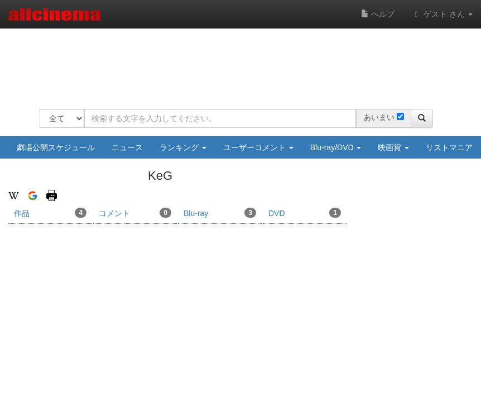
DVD (304, 213)
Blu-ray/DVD (336, 147)
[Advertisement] (243, 61)
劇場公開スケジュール (56, 147)
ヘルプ (378, 13)
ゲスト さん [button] (442, 13)
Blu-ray (220, 213)
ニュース (127, 147)
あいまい (379, 117)
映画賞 (393, 147)
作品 (50, 213)
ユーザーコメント (258, 147)
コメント (135, 213)
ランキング (183, 147)
